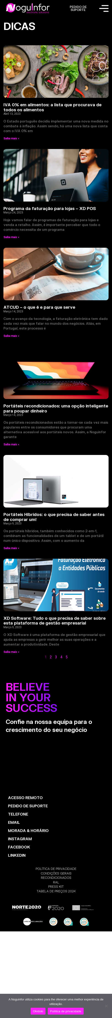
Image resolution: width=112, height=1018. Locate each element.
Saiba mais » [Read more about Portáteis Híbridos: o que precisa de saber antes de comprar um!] (11, 548)
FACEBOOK (19, 847)
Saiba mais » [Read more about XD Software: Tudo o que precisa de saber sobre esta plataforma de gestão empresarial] (11, 652)
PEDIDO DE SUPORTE (78, 8)
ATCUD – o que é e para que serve (39, 307)
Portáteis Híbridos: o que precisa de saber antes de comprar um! (53, 517)
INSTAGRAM (20, 839)
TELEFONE (18, 814)
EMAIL (14, 822)
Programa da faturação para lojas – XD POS (49, 208)
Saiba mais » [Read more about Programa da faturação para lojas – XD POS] (11, 237)
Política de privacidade (65, 1011)
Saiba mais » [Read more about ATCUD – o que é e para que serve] (11, 336)
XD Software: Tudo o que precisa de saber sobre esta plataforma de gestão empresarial (54, 621)
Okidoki (38, 1011)
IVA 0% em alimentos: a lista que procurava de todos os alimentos (52, 107)
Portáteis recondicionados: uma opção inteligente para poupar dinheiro (55, 408)
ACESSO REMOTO (25, 797)
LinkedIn (17, 855)
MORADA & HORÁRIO (28, 830)
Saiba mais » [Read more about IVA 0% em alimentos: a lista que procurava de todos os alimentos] (11, 138)
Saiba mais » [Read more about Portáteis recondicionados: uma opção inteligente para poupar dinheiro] (11, 444)
